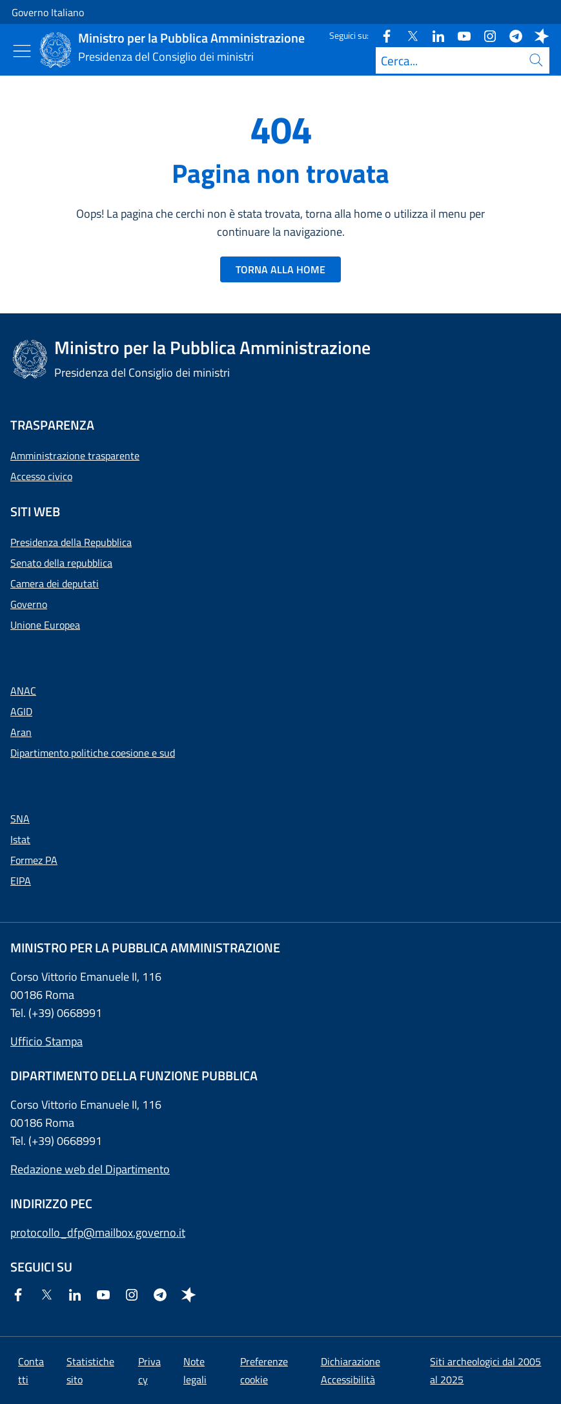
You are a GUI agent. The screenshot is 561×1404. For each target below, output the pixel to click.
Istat (20, 839)
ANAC (23, 690)
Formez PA (33, 860)
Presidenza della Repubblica (71, 542)
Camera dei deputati (54, 583)
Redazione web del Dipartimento (90, 1169)
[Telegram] (511, 35)
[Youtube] (459, 35)
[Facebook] (381, 35)
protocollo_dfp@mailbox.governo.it (97, 1232)
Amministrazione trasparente (74, 455)
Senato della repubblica (61, 563)
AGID (21, 711)
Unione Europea (45, 625)
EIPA (20, 880)
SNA (20, 818)
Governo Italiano (48, 12)
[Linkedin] (433, 35)
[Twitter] (407, 35)
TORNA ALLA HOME (280, 269)
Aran (21, 732)
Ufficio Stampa (46, 1041)
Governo (28, 604)
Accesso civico (41, 476)
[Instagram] (485, 35)
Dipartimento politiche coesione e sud (92, 752)
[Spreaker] (536, 35)
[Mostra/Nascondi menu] (22, 51)
